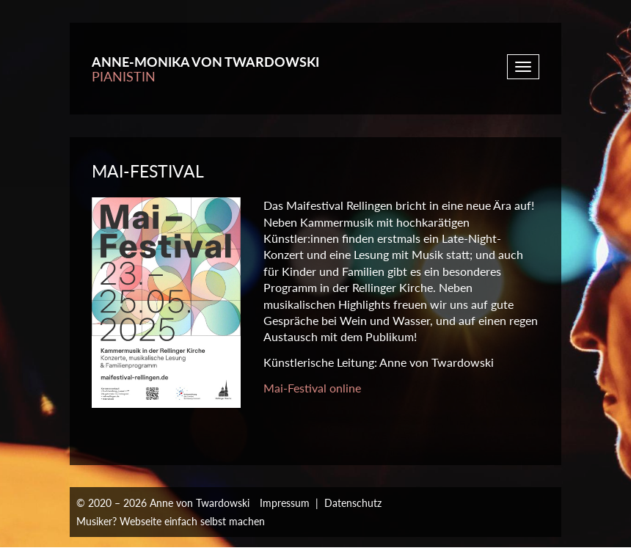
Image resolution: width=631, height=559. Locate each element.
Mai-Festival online (312, 388)
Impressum (285, 503)
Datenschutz (353, 503)
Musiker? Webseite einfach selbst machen (170, 521)
